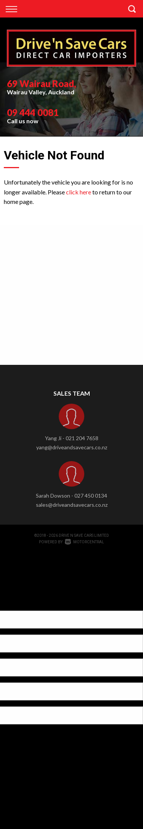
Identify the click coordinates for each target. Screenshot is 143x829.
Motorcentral (84, 542)
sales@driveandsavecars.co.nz (72, 504)
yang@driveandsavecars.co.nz (71, 447)
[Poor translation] (19, 604)
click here (78, 192)
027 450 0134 (90, 495)
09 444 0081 (33, 112)
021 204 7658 (82, 438)
